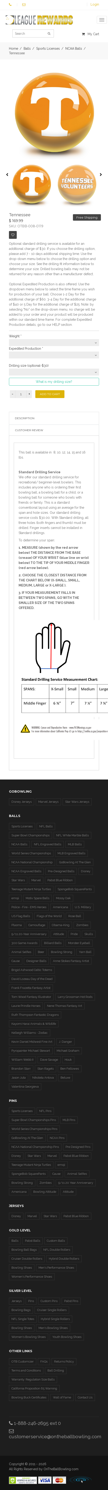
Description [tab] (24, 418)
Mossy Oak (63, 898)
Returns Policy (64, 1361)
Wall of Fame (62, 1397)
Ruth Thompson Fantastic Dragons (35, 1014)
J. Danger (65, 1041)
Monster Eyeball (79, 943)
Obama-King (60, 925)
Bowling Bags (20, 1310)
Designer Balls (36, 961)
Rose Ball (74, 916)
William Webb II (22, 1059)
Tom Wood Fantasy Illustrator (31, 997)
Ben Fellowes (69, 1068)
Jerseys (16, 1301)
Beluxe (65, 1077)
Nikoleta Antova (43, 1077)
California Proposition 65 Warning (34, 1388)
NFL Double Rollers (56, 1249)
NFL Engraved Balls (47, 844)
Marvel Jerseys (48, 801)
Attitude (58, 934)
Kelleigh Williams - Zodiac (29, 1032)
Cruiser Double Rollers (26, 1258)
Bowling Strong (61, 952)
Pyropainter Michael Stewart (30, 1050)
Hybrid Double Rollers (64, 1258)
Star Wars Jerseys (77, 801)
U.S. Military (83, 907)
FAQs (43, 1361)
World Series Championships (31, 853)
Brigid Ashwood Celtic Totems (31, 970)
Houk (68, 1059)
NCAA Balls (19, 844)
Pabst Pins (71, 1301)
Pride (74, 934)
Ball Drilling (55, 1370)
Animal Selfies (21, 952)
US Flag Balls (20, 916)
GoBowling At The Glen (75, 862)
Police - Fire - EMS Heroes (28, 907)
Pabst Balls (32, 1240)
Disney (85, 871)
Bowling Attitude (44, 1191)
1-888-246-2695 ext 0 (35, 1423)
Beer (41, 952)
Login (95, 4)
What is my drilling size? (54, 382)
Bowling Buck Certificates (28, 1397)
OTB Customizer (22, 1361)
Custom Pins (49, 1301)
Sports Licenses (22, 826)
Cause (15, 961)
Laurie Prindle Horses (25, 1006)
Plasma (16, 925)
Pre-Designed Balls (61, 871)
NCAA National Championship (32, 862)
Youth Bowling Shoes (66, 1337)
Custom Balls (56, 1240)
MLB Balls (75, 844)
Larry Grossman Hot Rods (75, 997)
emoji (15, 898)
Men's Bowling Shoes (53, 1328)
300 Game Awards (24, 943)
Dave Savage (49, 1059)
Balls (14, 1240)
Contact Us (85, 1397)
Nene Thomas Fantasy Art (64, 1006)
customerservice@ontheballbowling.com (55, 1434)
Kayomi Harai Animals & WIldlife (33, 1023)
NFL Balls (46, 826)
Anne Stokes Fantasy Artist (71, 961)
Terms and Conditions (26, 1370)
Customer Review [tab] (29, 430)
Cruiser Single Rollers (51, 1310)
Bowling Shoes (21, 1267)
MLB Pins (69, 1120)
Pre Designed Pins (78, 1147)
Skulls (88, 934)
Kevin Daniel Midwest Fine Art (31, 1041)
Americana (60, 907)
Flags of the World (49, 916)
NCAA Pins (57, 1138)
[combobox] (54, 342)
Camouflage (36, 925)
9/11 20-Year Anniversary (29, 934)
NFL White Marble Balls (72, 835)
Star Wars (18, 880)
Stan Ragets (45, 1068)
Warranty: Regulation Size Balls (33, 1379)
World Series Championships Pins (34, 1129)
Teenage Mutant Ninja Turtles (31, 889)
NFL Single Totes (22, 1319)
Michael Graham (68, 1050)
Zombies (82, 925)
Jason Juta (18, 1077)
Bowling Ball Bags (24, 1249)
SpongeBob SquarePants (75, 889)
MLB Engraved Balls (71, 853)
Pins (31, 1301)
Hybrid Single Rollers (55, 1319)
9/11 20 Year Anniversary (75, 1182)
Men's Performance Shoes (56, 1267)
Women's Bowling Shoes (28, 1337)
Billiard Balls (52, 943)
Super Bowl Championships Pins (33, 1120)
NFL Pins (45, 1111)
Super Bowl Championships (30, 835)
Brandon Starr (21, 1068)
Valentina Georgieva (25, 1086)
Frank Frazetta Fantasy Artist (30, 988)
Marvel (36, 880)
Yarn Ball (85, 952)
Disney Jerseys (21, 801)
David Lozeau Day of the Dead (32, 979)
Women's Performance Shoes (31, 1276)
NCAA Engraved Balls (26, 871)
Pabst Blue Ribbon (60, 880)
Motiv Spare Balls (37, 898)
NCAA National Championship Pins (35, 1147)
